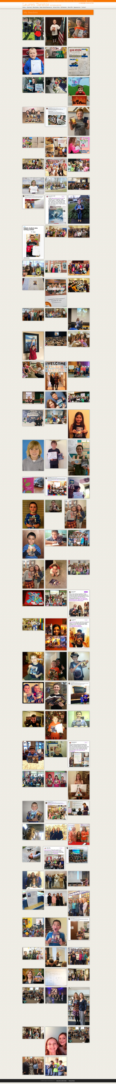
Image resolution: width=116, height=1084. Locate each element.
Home (24, 7)
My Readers (64, 7)
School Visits (56, 7)
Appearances (77, 7)
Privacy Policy (72, 1080)
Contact (83, 7)
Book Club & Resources (46, 7)
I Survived (29, 7)
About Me (70, 7)
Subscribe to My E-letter (86, 3)
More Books (36, 7)
